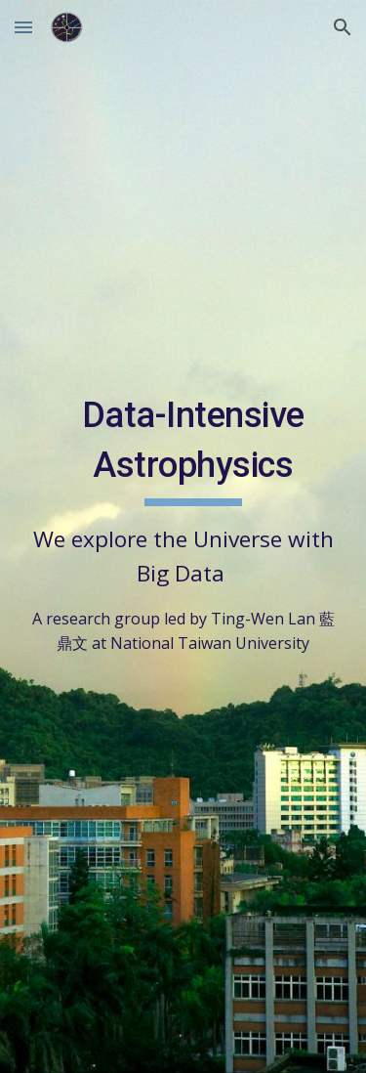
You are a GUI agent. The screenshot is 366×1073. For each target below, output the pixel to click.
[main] (183, 522)
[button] (23, 27)
